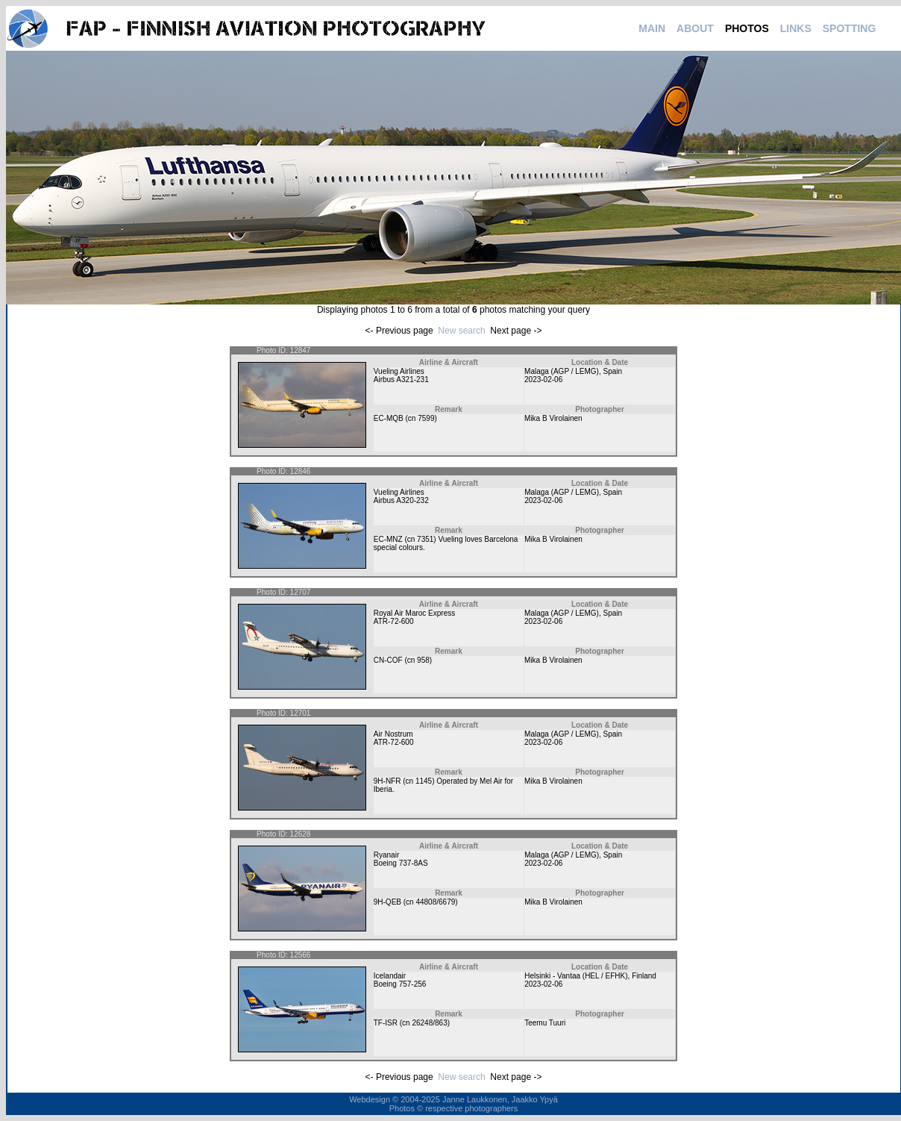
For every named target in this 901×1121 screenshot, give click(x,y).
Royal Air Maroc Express (414, 613)
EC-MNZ (388, 539)
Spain (612, 371)
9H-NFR (387, 781)
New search (461, 330)
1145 (423, 781)
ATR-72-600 (394, 621)
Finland (644, 976)
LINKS (795, 28)
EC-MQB (389, 418)
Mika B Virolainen (553, 418)
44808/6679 (435, 902)
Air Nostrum (393, 734)
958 (423, 660)
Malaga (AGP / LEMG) (561, 371)
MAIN (651, 28)
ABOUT (695, 28)
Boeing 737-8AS (401, 863)
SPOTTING (849, 28)
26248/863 (429, 1023)
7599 (426, 418)
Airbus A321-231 (401, 379)
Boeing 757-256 (400, 984)
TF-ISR (386, 1023)
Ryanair (386, 855)
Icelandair (390, 976)
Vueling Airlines (399, 371)
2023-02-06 (543, 379)
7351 (425, 539)
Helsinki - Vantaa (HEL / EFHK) (575, 976)
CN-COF (388, 660)
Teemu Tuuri (544, 1023)
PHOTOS (747, 28)
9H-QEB (387, 902)
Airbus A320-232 (401, 500)
